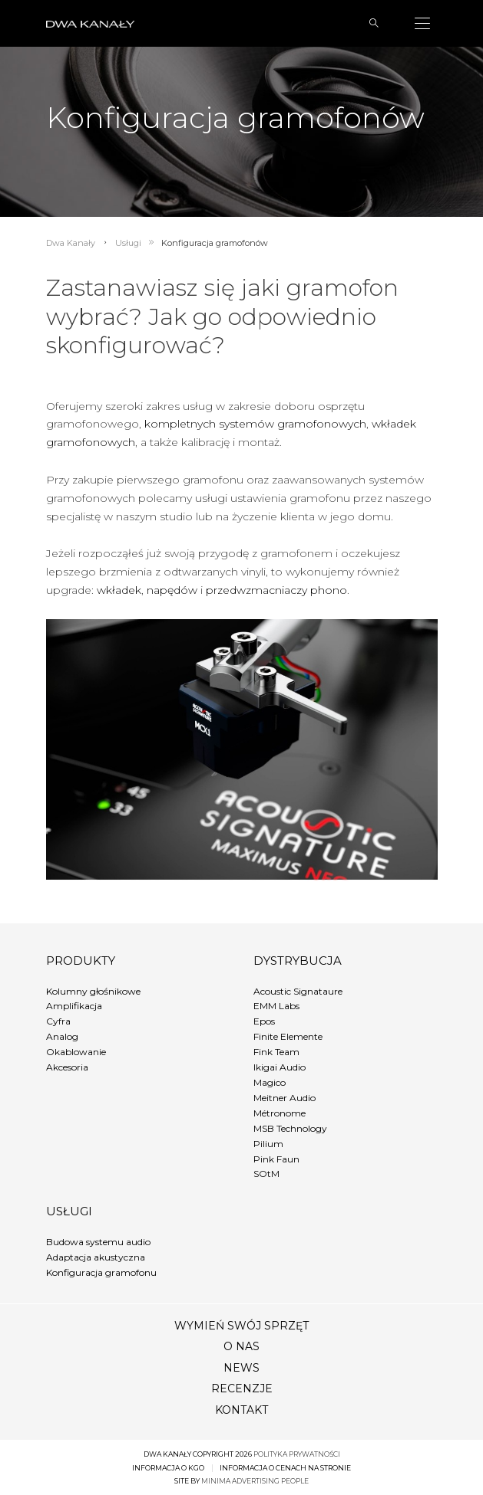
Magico (269, 1082)
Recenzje (242, 1388)
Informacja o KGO (168, 1468)
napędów (172, 590)
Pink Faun (276, 1159)
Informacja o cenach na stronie (285, 1468)
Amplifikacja (74, 1005)
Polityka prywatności (296, 1454)
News (241, 1368)
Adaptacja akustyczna (95, 1257)
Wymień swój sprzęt (241, 1326)
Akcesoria (67, 1067)
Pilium (268, 1143)
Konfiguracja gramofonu (101, 1272)
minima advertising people (255, 1481)
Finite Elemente (288, 1036)
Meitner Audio (284, 1097)
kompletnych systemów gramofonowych (255, 424)
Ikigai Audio (279, 1067)
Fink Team (276, 1051)
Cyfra (58, 1021)
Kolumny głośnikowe (93, 991)
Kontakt (241, 1410)
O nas (241, 1346)
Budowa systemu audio (98, 1241)
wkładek (119, 590)
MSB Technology (290, 1128)
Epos (264, 1021)
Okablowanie (76, 1051)
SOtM (266, 1173)
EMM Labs (276, 1005)
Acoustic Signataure (297, 991)
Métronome (279, 1113)
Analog (62, 1036)
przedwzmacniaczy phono (276, 590)
